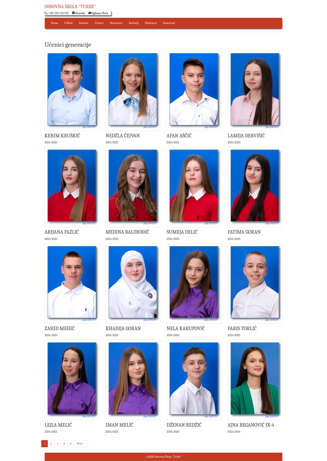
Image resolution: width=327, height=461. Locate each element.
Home (54, 23)
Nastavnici (116, 23)
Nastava (83, 23)
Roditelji (134, 23)
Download (169, 23)
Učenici (99, 23)
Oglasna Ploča (98, 13)
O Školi (68, 23)
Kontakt (78, 13)
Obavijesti (151, 23)
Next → (81, 443)
